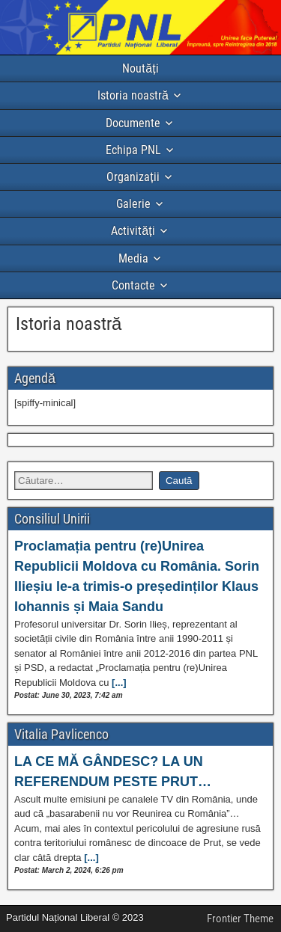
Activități (132, 231)
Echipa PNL (133, 150)
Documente (133, 123)
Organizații (132, 177)
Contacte (133, 285)
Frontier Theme (240, 918)
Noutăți (140, 68)
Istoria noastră (133, 95)
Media (133, 258)
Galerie (133, 204)
